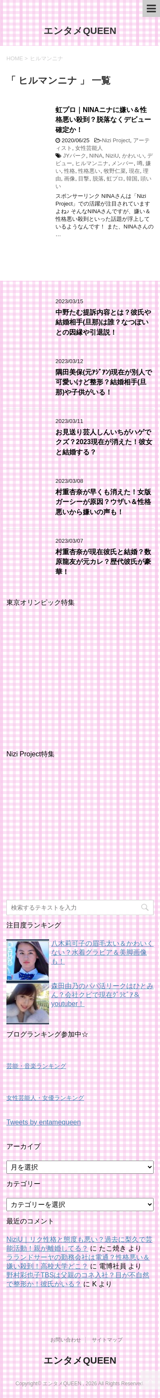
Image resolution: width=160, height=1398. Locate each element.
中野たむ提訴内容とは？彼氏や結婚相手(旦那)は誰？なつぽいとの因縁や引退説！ (103, 322)
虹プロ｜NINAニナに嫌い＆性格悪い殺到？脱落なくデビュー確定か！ (103, 119)
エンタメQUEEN (80, 30)
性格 (69, 171)
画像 (69, 178)
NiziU (112, 155)
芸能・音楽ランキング (36, 1066)
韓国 (131, 178)
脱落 (98, 178)
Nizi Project (116, 140)
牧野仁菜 (115, 171)
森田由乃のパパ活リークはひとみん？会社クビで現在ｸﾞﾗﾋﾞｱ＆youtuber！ (102, 994)
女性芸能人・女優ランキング (45, 1097)
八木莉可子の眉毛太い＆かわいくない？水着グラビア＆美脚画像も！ (102, 952)
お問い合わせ (65, 1340)
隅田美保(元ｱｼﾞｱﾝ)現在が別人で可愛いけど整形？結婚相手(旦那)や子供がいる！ (103, 382)
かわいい (133, 155)
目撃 (83, 178)
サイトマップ (107, 1340)
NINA (95, 155)
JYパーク (74, 155)
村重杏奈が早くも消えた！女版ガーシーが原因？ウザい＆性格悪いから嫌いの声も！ (103, 502)
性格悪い (89, 171)
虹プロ (115, 178)
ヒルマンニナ (91, 163)
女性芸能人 (89, 148)
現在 (134, 171)
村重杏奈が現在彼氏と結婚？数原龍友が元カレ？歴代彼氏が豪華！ (103, 561)
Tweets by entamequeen (43, 1122)
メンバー (122, 163)
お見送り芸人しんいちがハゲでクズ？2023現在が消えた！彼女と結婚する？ (103, 442)
